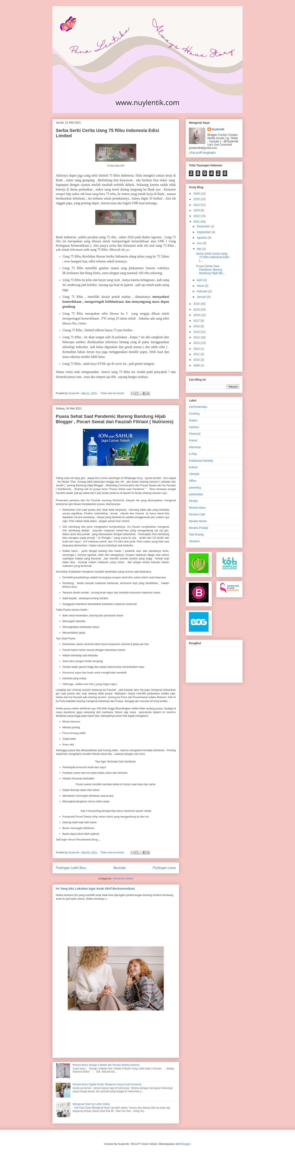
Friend (193, 440)
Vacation (194, 541)
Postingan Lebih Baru (71, 868)
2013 (197, 343)
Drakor (193, 420)
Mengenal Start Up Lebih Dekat (91, 1104)
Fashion (194, 427)
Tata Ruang (196, 534)
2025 (197, 199)
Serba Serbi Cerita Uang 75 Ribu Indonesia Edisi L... (212, 257)
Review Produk (198, 528)
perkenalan (196, 494)
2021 (197, 221)
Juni (200, 243)
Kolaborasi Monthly (201, 460)
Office (192, 480)
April (200, 280)
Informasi (195, 447)
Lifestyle (194, 474)
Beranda (119, 868)
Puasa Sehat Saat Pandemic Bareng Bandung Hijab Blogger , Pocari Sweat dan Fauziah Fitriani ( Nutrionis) (115, 419)
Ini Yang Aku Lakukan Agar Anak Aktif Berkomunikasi (95, 888)
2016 (197, 326)
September (204, 232)
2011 (197, 354)
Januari (202, 296)
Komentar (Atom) (123, 878)
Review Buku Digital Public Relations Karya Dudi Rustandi (107, 1084)
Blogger (185, 1143)
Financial (194, 433)
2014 (197, 337)
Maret (201, 285)
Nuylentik (218, 129)
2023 (197, 210)
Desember (204, 226)
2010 (197, 359)
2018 (197, 315)
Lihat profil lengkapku (202, 152)
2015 (197, 331)
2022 (197, 216)
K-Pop (193, 454)
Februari (202, 291)
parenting (195, 487)
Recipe (193, 500)
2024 (197, 204)
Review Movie (198, 521)
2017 (197, 320)
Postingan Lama (164, 868)
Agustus (202, 237)
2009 (197, 365)
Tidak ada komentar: (112, 393)
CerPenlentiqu (198, 406)
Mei (199, 249)
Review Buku (197, 507)
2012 (197, 348)
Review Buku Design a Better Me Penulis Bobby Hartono (106, 1064)
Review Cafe (197, 514)
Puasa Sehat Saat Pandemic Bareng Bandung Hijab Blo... (210, 269)
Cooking (194, 413)
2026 (197, 193)
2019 (197, 309)
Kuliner (193, 467)
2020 (197, 303)
